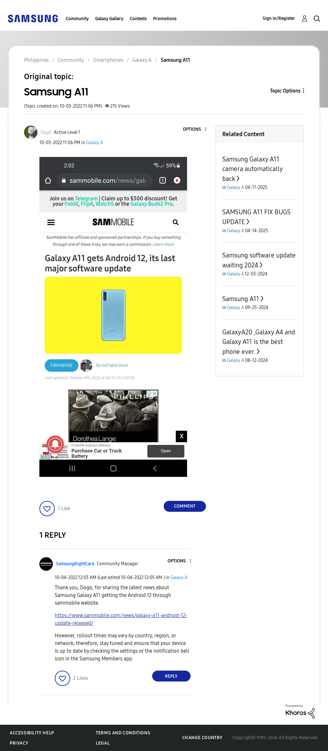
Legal (103, 743)
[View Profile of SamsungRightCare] (75, 564)
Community (77, 18)
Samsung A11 (240, 299)
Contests (138, 18)
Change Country (202, 737)
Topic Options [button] (285, 91)
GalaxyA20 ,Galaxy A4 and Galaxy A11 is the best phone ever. (258, 341)
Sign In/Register (279, 18)
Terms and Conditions (123, 733)
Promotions (164, 18)
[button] (195, 130)
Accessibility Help (32, 733)
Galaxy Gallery (109, 18)
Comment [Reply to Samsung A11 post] (184, 506)
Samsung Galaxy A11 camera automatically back (252, 169)
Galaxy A (94, 142)
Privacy (19, 743)
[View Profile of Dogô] (46, 132)
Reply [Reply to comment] (171, 676)
